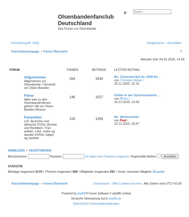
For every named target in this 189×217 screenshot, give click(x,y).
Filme (29, 95)
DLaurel (158, 171)
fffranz (124, 98)
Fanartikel (33, 117)
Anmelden (16, 150)
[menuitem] (35, 43)
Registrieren (40, 150)
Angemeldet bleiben (145, 156)
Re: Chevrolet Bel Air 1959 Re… (137, 76)
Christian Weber (131, 80)
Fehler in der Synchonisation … (137, 95)
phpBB (81, 193)
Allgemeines (35, 77)
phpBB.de (115, 198)
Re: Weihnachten (126, 117)
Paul (123, 120)
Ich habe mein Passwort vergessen (107, 156)
